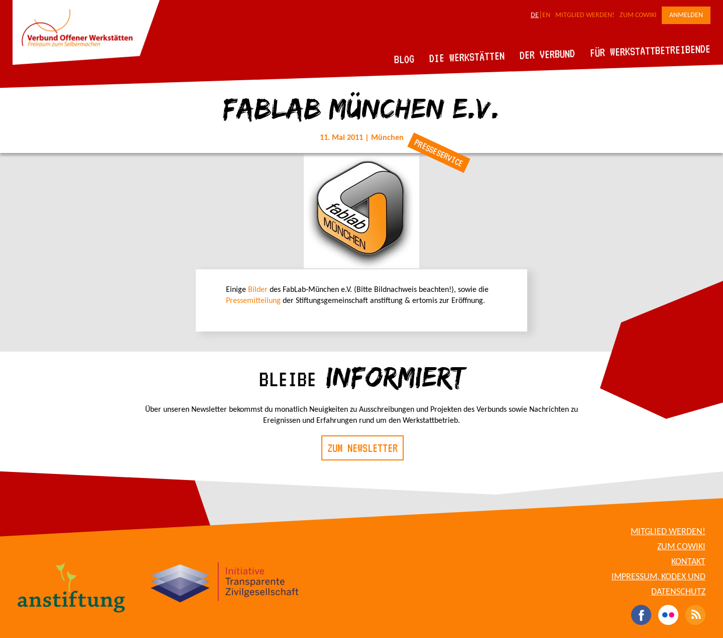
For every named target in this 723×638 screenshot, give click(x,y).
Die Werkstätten (467, 57)
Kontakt (688, 562)
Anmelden (686, 15)
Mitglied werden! (585, 15)
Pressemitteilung (253, 301)
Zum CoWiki (638, 15)
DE (535, 15)
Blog (404, 59)
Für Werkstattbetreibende (649, 50)
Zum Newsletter (362, 447)
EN (546, 15)
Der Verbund (547, 54)
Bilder (258, 290)
